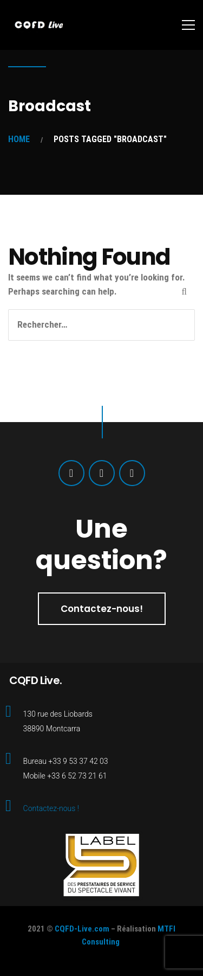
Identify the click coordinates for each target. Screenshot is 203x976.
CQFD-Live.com (82, 929)
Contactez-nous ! (51, 808)
